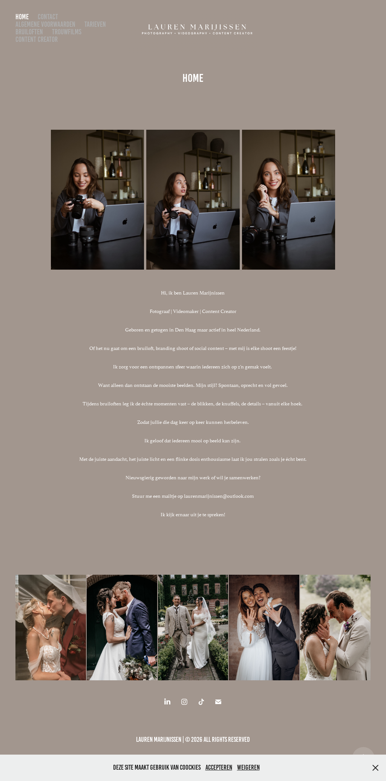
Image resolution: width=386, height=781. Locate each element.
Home (22, 17)
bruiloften (29, 32)
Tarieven (95, 24)
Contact (48, 17)
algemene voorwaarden (45, 24)
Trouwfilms (66, 32)
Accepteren (218, 767)
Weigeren (248, 767)
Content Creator (36, 39)
